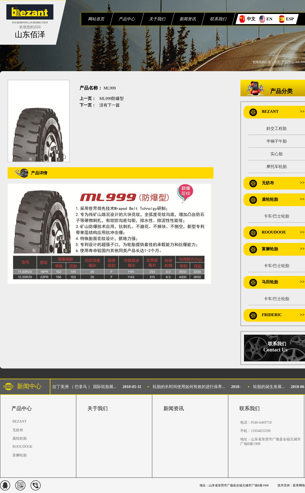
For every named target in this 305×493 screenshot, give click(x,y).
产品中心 (127, 19)
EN (269, 19)
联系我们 (218, 19)
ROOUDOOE (274, 232)
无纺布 (268, 183)
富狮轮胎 (270, 249)
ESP (290, 19)
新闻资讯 (188, 19)
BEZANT (270, 111)
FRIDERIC (272, 315)
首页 (277, 62)
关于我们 (157, 19)
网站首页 (96, 19)
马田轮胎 (270, 282)
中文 (251, 19)
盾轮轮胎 (270, 199)
